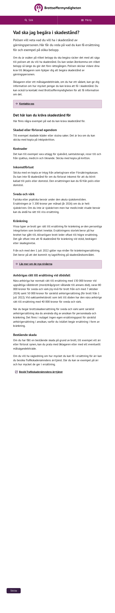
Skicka (13, 590)
